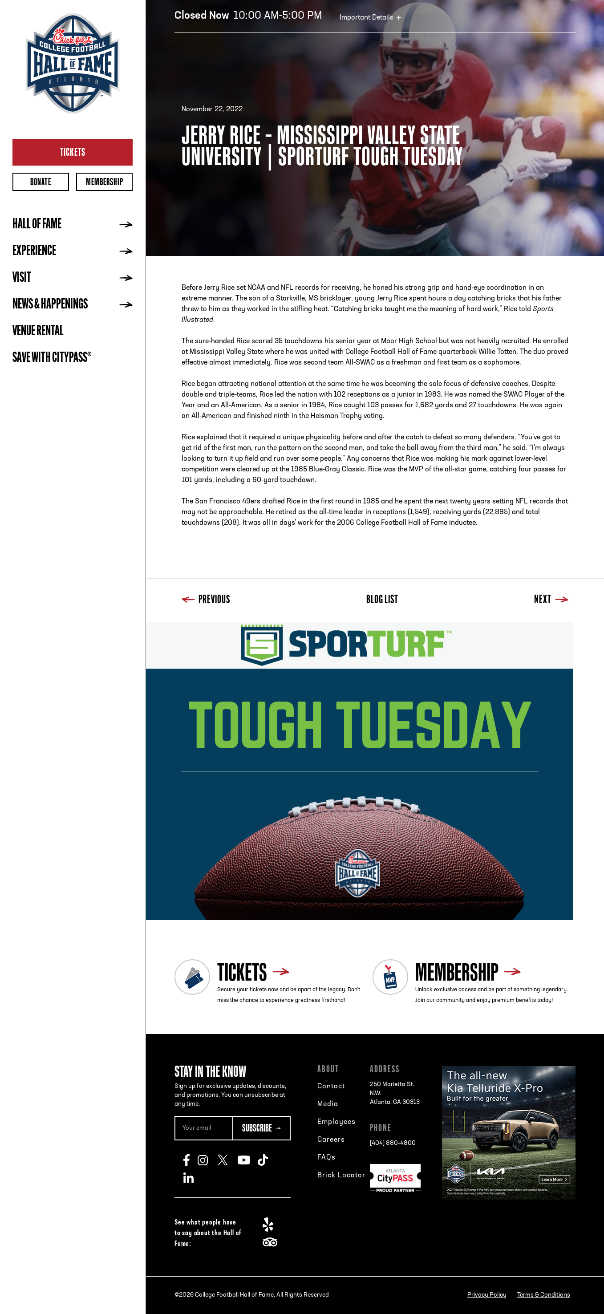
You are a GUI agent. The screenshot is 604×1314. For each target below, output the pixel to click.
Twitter (228, 1160)
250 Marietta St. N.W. (395, 1094)
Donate (40, 181)
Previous (206, 600)
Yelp (273, 1224)
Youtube (248, 1160)
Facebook (190, 1160)
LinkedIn (193, 1178)
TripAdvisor (273, 1242)
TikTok (268, 1160)
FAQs (326, 1157)
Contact (331, 1086)
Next (551, 600)
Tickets (72, 152)
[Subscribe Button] (261, 1128)
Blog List (382, 600)
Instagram (208, 1160)
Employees (336, 1122)
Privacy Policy (487, 1295)
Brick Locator (341, 1175)
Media (327, 1104)
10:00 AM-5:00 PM (248, 16)
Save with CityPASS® (52, 358)
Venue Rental (38, 331)
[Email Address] (203, 1128)
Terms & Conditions (543, 1295)
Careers (331, 1140)
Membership (104, 181)
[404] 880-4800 (393, 1143)
